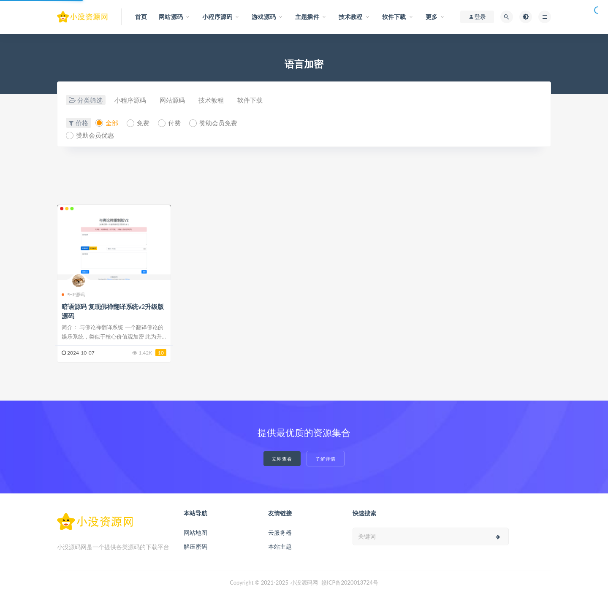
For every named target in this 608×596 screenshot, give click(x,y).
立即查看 (282, 458)
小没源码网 (304, 582)
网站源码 (172, 100)
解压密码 (195, 546)
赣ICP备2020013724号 (349, 582)
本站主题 (280, 546)
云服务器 (280, 532)
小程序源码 (130, 100)
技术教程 (211, 100)
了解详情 (325, 458)
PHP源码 (73, 294)
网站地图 (195, 532)
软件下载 (250, 100)
